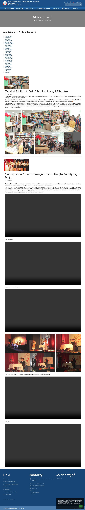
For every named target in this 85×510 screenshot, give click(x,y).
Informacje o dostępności (11, 484)
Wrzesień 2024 (8, 60)
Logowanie (79, 2)
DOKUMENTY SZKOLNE (11, 492)
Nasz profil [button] (30, 8)
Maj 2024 (7, 66)
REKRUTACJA (8, 494)
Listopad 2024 (8, 57)
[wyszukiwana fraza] (73, 4)
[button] (73, 2)
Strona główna (38, 20)
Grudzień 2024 (8, 55)
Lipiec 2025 (8, 45)
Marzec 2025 (8, 51)
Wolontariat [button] (66, 8)
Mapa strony (8, 489)
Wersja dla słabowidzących (10, 508)
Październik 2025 (9, 43)
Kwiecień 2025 (8, 49)
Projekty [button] (56, 8)
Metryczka (7, 487)
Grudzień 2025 (8, 40)
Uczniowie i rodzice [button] (43, 8)
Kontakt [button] (75, 8)
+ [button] (65, 2)
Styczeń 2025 (8, 54)
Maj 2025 (7, 48)
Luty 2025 (7, 52)
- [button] (67, 2)
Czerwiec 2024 (8, 64)
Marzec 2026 (8, 37)
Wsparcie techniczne (10, 481)
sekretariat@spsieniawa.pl (37, 483)
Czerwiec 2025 (8, 46)
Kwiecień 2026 (8, 36)
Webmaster (8, 479)
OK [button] (81, 506)
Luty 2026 (7, 39)
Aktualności (47, 20)
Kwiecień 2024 (8, 67)
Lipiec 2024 (8, 63)
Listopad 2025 (8, 42)
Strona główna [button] (9, 8)
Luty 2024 (7, 70)
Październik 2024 (9, 58)
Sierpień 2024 (8, 61)
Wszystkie (7, 72)
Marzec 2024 (8, 69)
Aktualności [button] (20, 8)
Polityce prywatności (75, 503)
